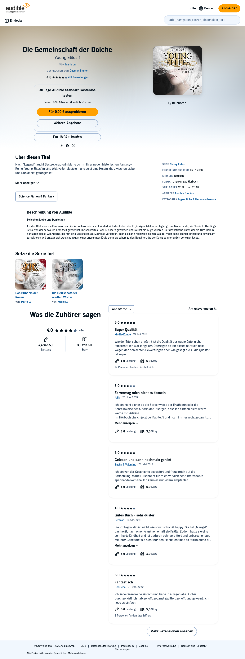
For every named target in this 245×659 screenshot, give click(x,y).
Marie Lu (26, 301)
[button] (61, 145)
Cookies (143, 646)
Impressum (127, 646)
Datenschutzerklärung (104, 646)
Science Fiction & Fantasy (36, 196)
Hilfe (192, 8)
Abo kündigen (122, 649)
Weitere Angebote (67, 123)
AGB (84, 646)
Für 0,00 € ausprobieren (67, 112)
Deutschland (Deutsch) (194, 646)
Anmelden (229, 8)
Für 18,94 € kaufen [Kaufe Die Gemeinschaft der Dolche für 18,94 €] (67, 137)
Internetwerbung (167, 646)
